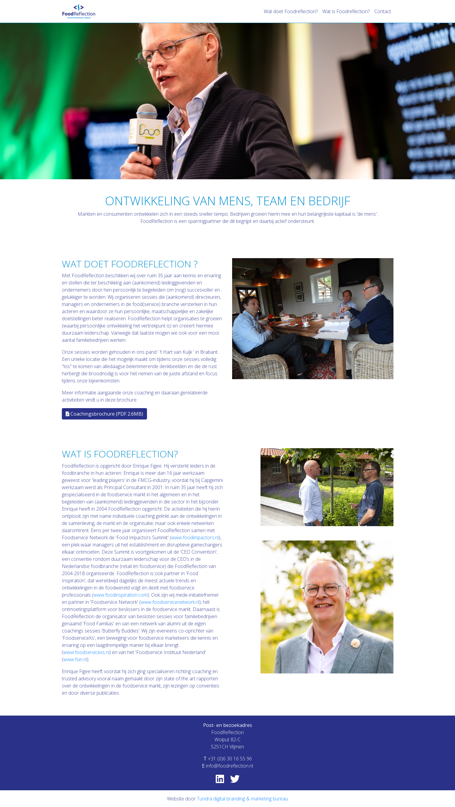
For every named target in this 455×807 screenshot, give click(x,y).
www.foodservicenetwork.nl (170, 602)
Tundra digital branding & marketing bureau (242, 798)
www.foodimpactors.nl (195, 537)
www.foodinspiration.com (121, 595)
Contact (382, 11)
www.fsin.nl (75, 659)
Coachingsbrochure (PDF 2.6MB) (104, 414)
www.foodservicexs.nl (86, 652)
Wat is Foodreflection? (346, 11)
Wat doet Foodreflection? (291, 11)
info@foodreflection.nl (229, 765)
